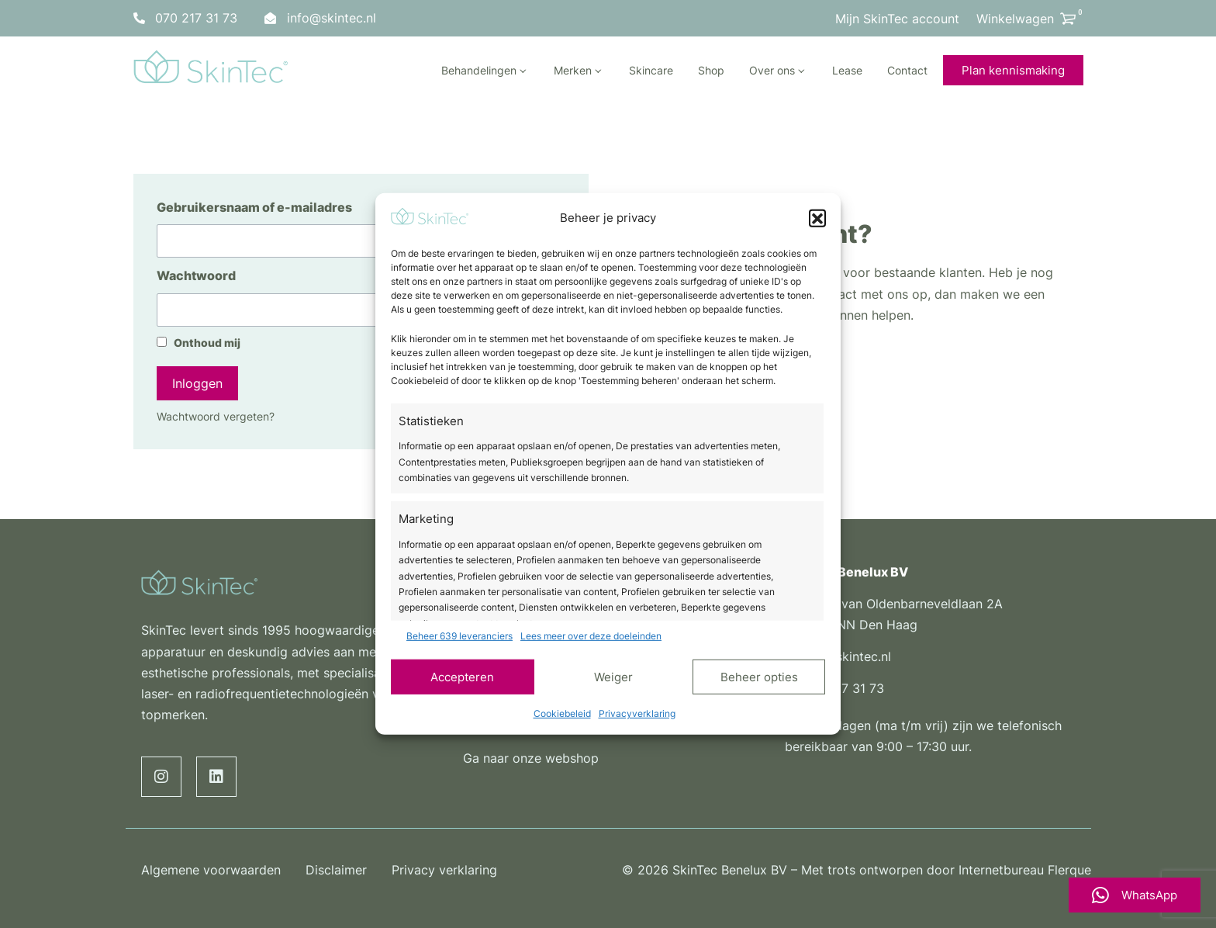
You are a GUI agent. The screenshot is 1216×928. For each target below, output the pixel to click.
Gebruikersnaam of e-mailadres (254, 207)
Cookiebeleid (562, 713)
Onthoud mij (198, 343)
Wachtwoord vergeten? (216, 416)
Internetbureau (1001, 870)
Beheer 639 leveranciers (459, 636)
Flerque (1069, 870)
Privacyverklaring (637, 713)
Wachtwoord (196, 275)
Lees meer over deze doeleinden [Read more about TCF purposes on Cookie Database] (591, 636)
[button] (817, 218)
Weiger (613, 676)
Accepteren (462, 676)
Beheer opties (759, 676)
